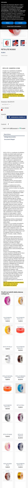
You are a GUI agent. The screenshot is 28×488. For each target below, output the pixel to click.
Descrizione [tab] (7, 134)
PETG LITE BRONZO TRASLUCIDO (20, 376)
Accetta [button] (20, 22)
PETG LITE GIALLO (7, 347)
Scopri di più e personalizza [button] (14, 26)
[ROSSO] (2, 110)
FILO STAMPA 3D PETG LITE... (8, 318)
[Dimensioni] (6, 104)
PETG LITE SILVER (7, 434)
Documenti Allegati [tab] (9, 139)
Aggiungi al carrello (16, 117)
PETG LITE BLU (20, 405)
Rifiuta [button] (7, 22)
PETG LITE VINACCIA (20, 435)
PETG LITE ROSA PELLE (7, 464)
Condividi (8, 124)
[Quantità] (3, 117)
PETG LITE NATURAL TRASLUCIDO (7, 376)
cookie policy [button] (22, 10)
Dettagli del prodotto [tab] (10, 137)
